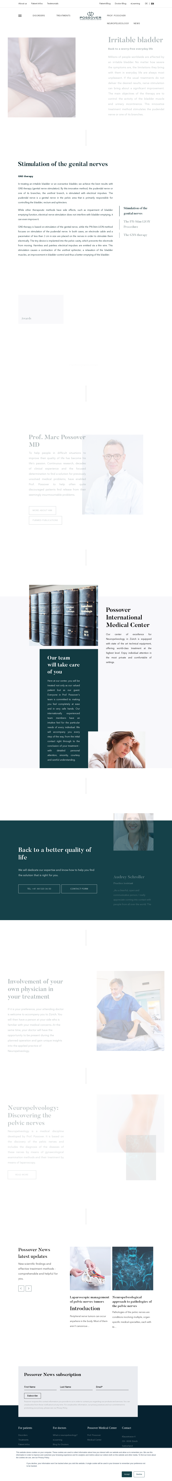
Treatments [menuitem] (63, 16)
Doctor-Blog (120, 4)
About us (22, 4)
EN (152, 4)
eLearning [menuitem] (57, 1440)
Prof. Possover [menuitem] (116, 16)
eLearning (135, 4)
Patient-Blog (105, 4)
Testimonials (52, 4)
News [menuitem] (137, 24)
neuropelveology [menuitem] (118, 24)
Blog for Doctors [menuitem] (61, 1445)
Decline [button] (139, 1474)
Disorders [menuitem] (39, 16)
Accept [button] (127, 1474)
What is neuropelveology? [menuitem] (65, 1435)
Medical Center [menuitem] (94, 1440)
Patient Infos (37, 4)
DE (146, 4)
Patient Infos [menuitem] (24, 1445)
